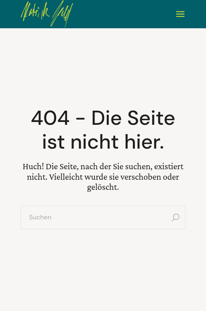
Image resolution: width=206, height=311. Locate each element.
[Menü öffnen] (180, 14)
